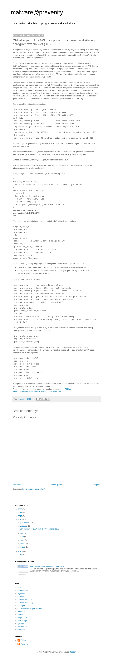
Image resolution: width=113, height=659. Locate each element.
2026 (20, 509)
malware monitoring (25, 603)
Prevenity (24, 644)
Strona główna (56, 485)
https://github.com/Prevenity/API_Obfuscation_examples (37, 392)
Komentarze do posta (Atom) (33, 489)
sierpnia (23, 533)
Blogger (73, 652)
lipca (22, 537)
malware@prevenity (37, 12)
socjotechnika (23, 618)
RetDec (20, 614)
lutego (22, 547)
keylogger (21, 593)
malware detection (25, 600)
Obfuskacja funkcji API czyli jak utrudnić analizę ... (39, 529)
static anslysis (23, 621)
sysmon (21, 623)
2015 (20, 551)
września (24, 526)
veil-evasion (22, 627)
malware (21, 597)
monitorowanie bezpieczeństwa (30, 608)
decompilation (23, 591)
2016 (20, 520)
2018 (20, 513)
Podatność (22, 612)
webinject (21, 629)
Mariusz (23, 640)
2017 (20, 516)
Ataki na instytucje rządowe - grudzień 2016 (47, 566)
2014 (20, 555)
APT (19, 588)
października (25, 523)
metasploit (22, 606)
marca (23, 544)
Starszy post (95, 485)
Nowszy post (18, 485)
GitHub (68, 389)
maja (22, 540)
